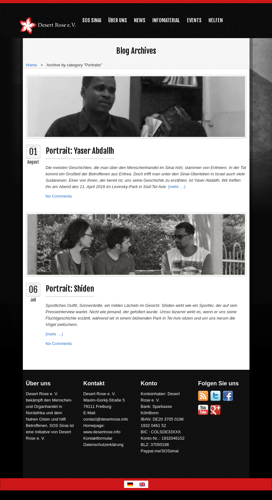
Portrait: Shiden (70, 289)
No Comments (59, 196)
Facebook (228, 396)
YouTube (203, 410)
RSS (203, 396)
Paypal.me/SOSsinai (159, 451)
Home (31, 65)
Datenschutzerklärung (103, 444)
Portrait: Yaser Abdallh (80, 151)
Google (215, 410)
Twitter (215, 396)
